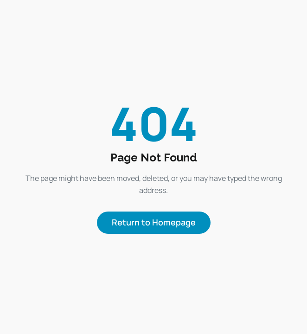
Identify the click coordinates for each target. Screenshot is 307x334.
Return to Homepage (154, 222)
